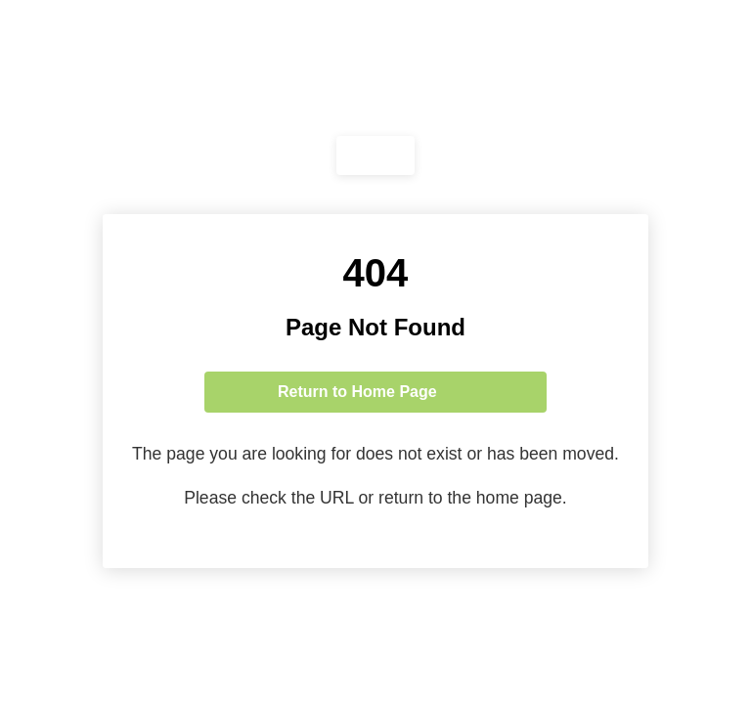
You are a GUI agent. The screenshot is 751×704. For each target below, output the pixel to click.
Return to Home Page (357, 391)
